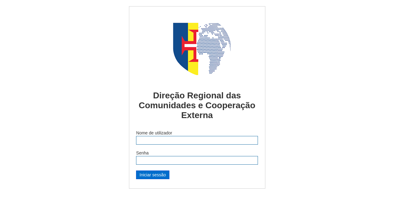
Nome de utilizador (154, 132)
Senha (142, 152)
